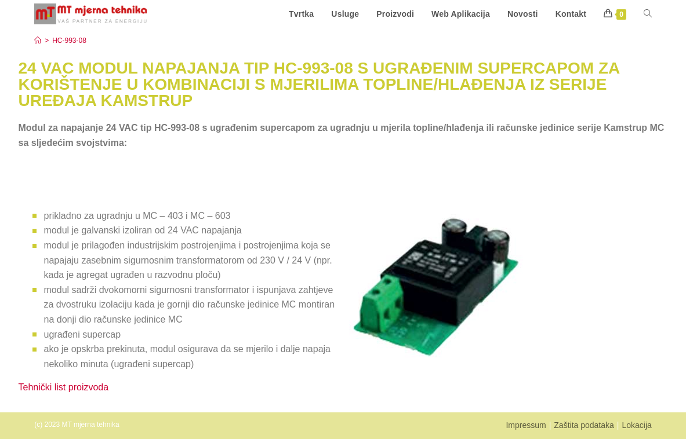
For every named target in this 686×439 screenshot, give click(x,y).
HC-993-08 (69, 40)
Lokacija (636, 425)
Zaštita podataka (584, 425)
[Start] (37, 40)
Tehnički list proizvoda (64, 387)
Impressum (526, 425)
